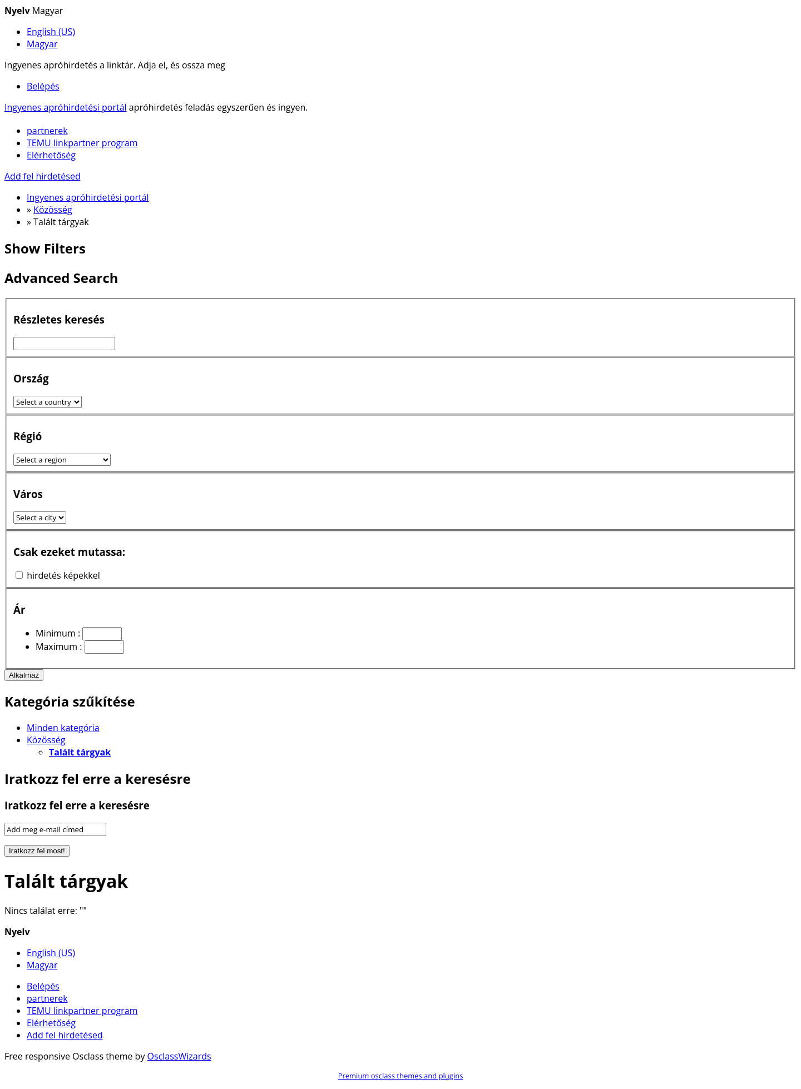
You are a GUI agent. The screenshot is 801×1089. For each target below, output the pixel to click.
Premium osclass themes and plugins (400, 1076)
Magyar (42, 44)
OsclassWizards (179, 1056)
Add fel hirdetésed (42, 176)
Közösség (46, 740)
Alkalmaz (24, 675)
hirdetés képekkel (63, 575)
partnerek (47, 131)
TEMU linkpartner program (82, 143)
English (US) (51, 32)
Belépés (43, 86)
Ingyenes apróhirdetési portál (65, 107)
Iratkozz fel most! (37, 851)
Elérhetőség (51, 155)
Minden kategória (63, 728)
